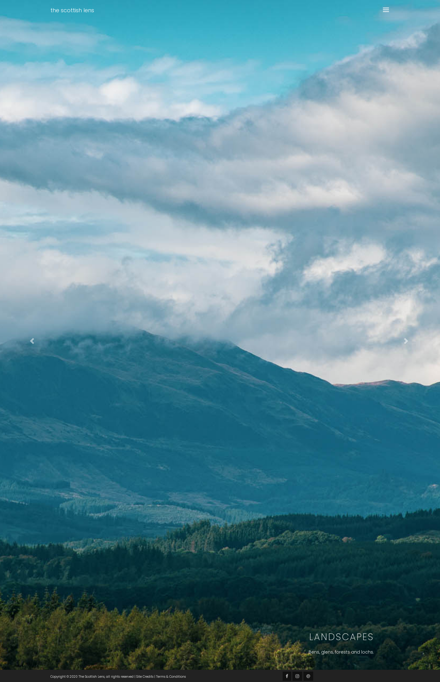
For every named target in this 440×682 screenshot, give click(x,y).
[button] (33, 341)
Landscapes (341, 637)
